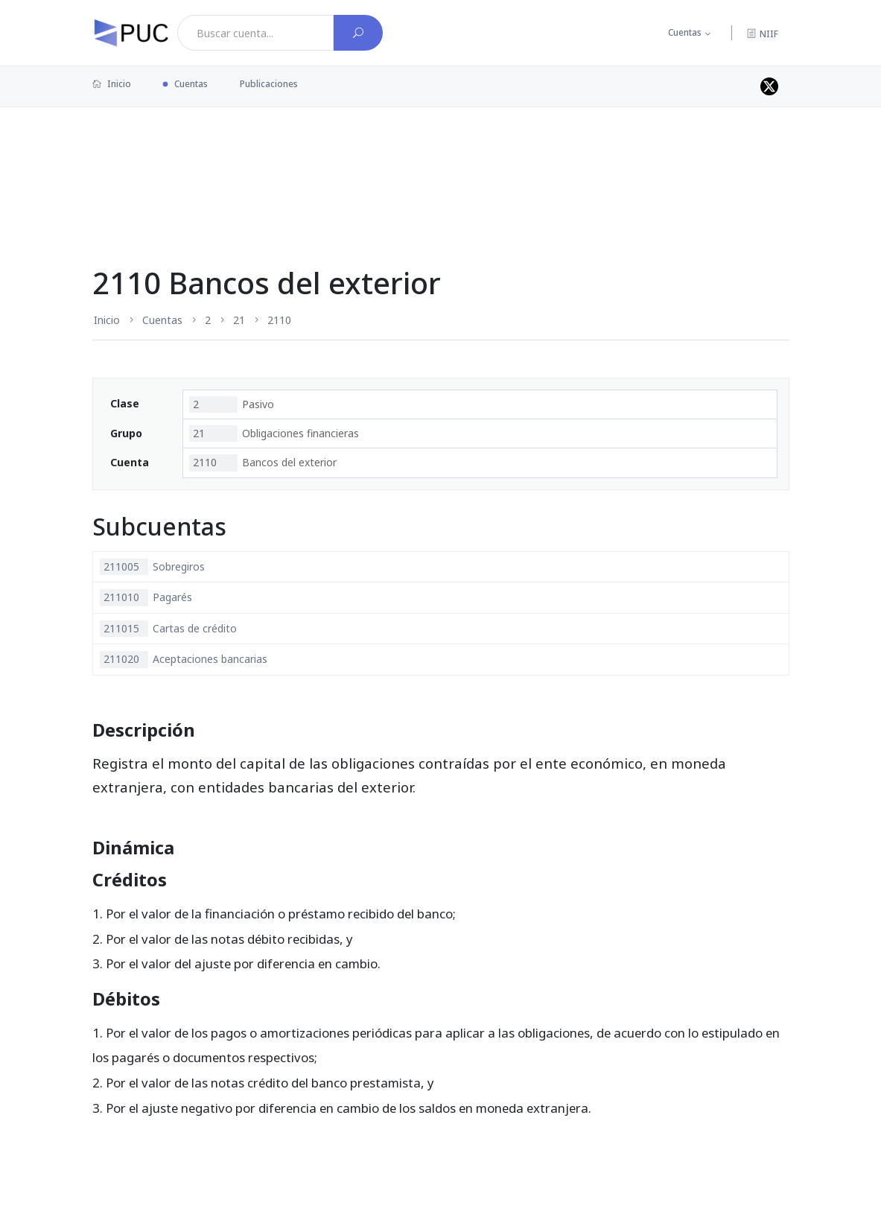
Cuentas (685, 32)
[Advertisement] (441, 155)
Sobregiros (152, 567)
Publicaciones (269, 83)
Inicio (111, 83)
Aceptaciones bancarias (183, 659)
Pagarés (146, 597)
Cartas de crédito (168, 628)
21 (239, 320)
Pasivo (231, 404)
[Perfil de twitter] (769, 86)
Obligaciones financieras (274, 433)
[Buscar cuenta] (358, 33)
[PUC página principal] (131, 33)
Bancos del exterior (263, 462)
